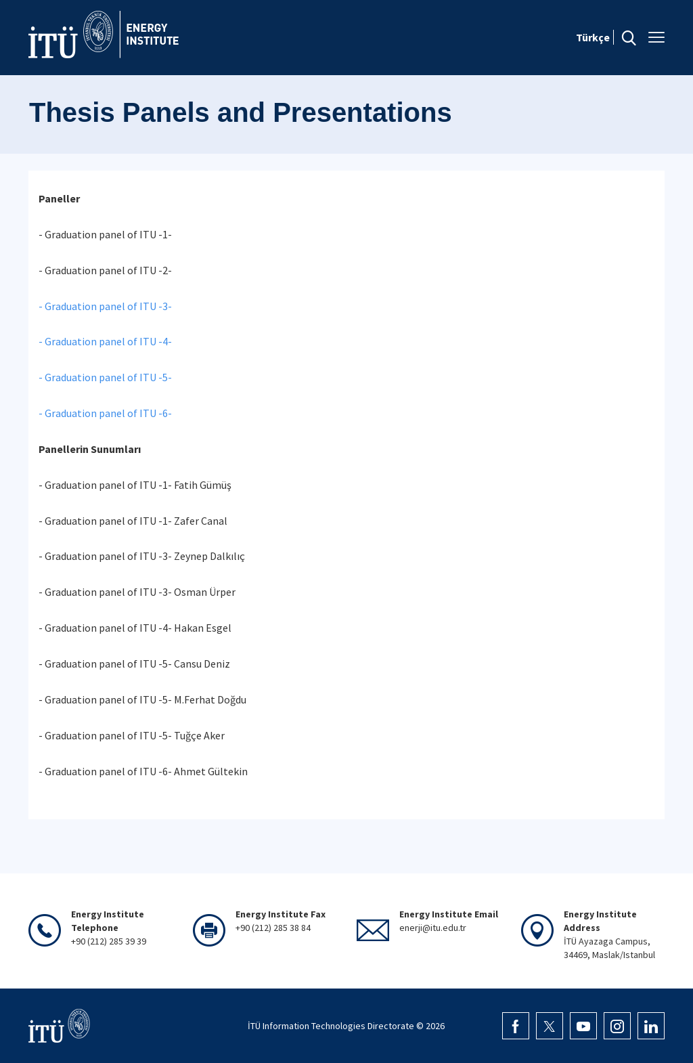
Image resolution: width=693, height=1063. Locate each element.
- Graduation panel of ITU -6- (105, 413)
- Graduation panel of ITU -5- (105, 377)
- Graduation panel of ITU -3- (105, 306)
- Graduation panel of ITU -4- (105, 341)
